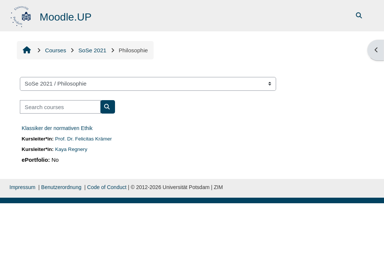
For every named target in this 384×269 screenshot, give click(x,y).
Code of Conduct (107, 187)
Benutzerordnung (61, 187)
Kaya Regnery (71, 149)
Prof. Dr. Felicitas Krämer (83, 139)
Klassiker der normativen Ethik (57, 128)
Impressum (22, 187)
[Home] (21, 15)
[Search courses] (60, 107)
